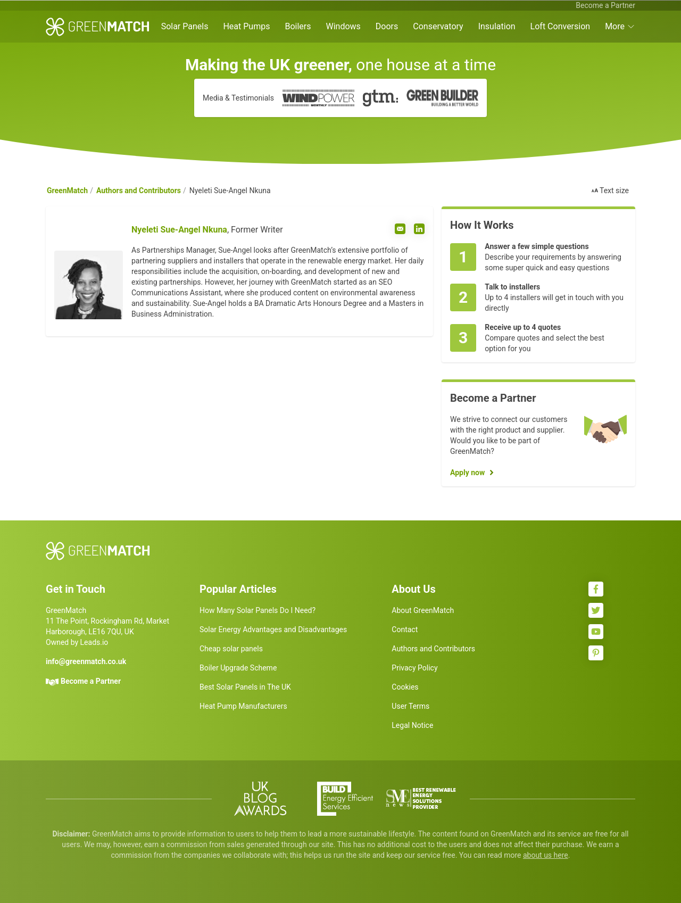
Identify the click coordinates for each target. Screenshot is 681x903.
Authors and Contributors (138, 190)
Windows (343, 26)
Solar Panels (185, 26)
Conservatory (438, 26)
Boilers (298, 26)
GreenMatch (67, 190)
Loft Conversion (560, 26)
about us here (545, 855)
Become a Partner (605, 5)
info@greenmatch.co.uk (86, 661)
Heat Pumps (246, 26)
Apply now (467, 472)
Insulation (497, 26)
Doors (387, 26)
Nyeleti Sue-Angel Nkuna (179, 230)
